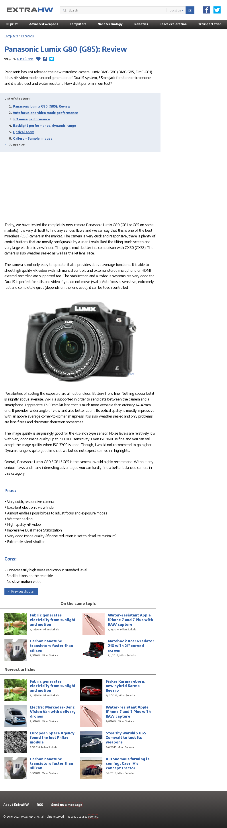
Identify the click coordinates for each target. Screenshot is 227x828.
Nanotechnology (110, 24)
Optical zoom (23, 132)
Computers (78, 24)
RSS (40, 805)
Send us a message (66, 805)
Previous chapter (23, 591)
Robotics (141, 24)
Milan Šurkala (25, 59)
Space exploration (173, 24)
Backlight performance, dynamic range (44, 125)
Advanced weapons (43, 24)
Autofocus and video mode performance (45, 113)
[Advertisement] (80, 187)
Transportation (209, 24)
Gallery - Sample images (32, 138)
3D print (12, 24)
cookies (93, 816)
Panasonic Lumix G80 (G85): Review (41, 106)
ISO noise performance (31, 119)
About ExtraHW (16, 805)
